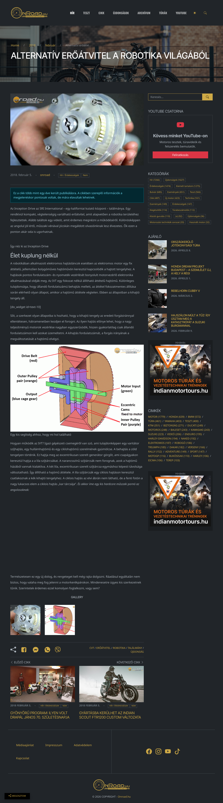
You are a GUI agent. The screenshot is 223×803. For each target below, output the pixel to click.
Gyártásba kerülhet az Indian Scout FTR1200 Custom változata (110, 715)
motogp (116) (157, 456)
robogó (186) (183, 443)
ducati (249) (195, 425)
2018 (32, 45)
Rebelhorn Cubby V (185, 291)
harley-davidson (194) (163, 438)
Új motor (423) (172, 198)
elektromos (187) (159, 443)
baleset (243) (179, 430)
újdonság (137, 652)
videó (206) (174, 434)
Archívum (144, 13)
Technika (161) (192, 198)
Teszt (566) (195, 192)
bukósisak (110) (179, 456)
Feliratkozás (180, 155)
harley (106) (201, 456)
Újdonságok (121, 13)
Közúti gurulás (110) (160, 216)
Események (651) (176, 192)
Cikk (101, 13)
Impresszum (53, 745)
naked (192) (188, 438)
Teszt (86, 13)
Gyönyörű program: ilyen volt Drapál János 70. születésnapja (39, 715)
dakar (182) (177, 447)
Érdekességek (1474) (160, 186)
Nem (85, 175)
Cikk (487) (155, 198)
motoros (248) (157, 430)
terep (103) (173, 460)
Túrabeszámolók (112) (183, 210)
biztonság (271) (173, 425)
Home (15, 45)
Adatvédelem (83, 745)
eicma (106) (155, 460)
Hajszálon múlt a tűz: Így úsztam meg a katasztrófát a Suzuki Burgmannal (190, 320)
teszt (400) (192, 421)
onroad (45, 175)
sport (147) (197, 451)
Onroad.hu (124, 796)
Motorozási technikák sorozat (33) (167, 222)
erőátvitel (103, 648)
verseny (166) (196, 447)
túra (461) (154, 421)
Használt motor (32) (199, 222)
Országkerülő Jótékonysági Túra (185, 243)
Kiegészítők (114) (158, 210)
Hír (72, 13)
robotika (119, 648)
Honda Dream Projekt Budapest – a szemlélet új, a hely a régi (191, 270)
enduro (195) (193, 434)
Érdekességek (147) (182, 204)
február (50, 45)
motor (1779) (156, 417)
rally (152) (155, 451)
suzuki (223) (156, 434)
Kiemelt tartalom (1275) (188, 186)
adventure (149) (175, 451)
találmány (135, 648)
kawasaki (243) (200, 430)
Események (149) (158, 204)
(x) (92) (178, 216)
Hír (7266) (155, 179)
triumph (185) (157, 447)
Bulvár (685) (156, 192)
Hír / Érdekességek (69, 175)
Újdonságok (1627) (174, 179)
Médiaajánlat (25, 745)
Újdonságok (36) (196, 216)
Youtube (181, 13)
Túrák (163, 13)
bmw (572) (194, 417)
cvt (92, 648)
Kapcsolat (22, 758)
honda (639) (176, 417)
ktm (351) (154, 425)
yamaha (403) (173, 421)
